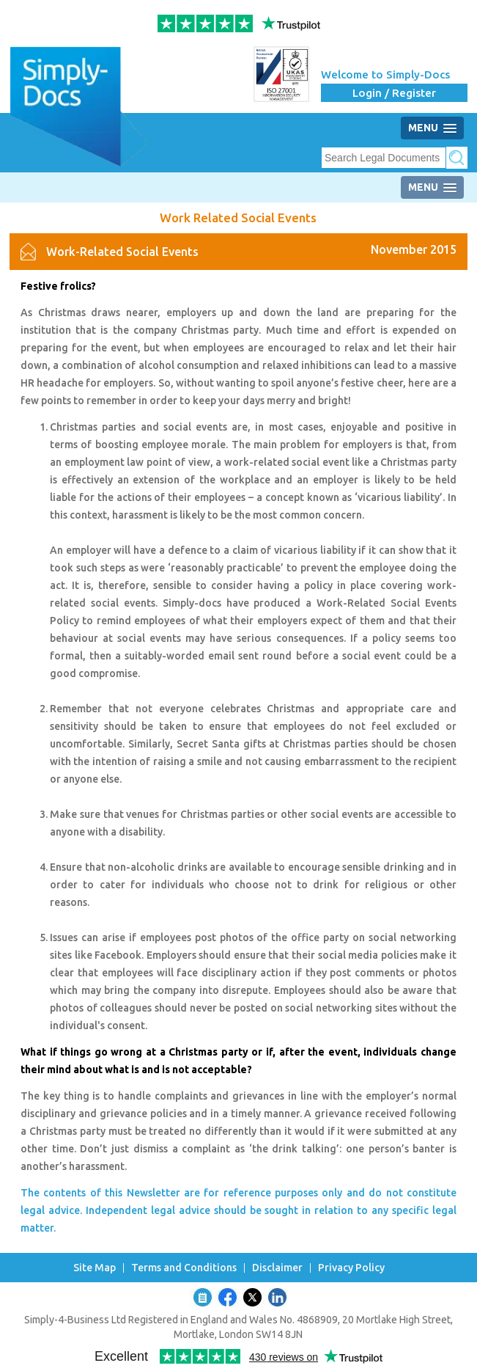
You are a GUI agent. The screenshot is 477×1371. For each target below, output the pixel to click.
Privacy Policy (351, 1268)
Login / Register (394, 93)
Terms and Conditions (184, 1268)
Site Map (94, 1268)
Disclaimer (277, 1268)
